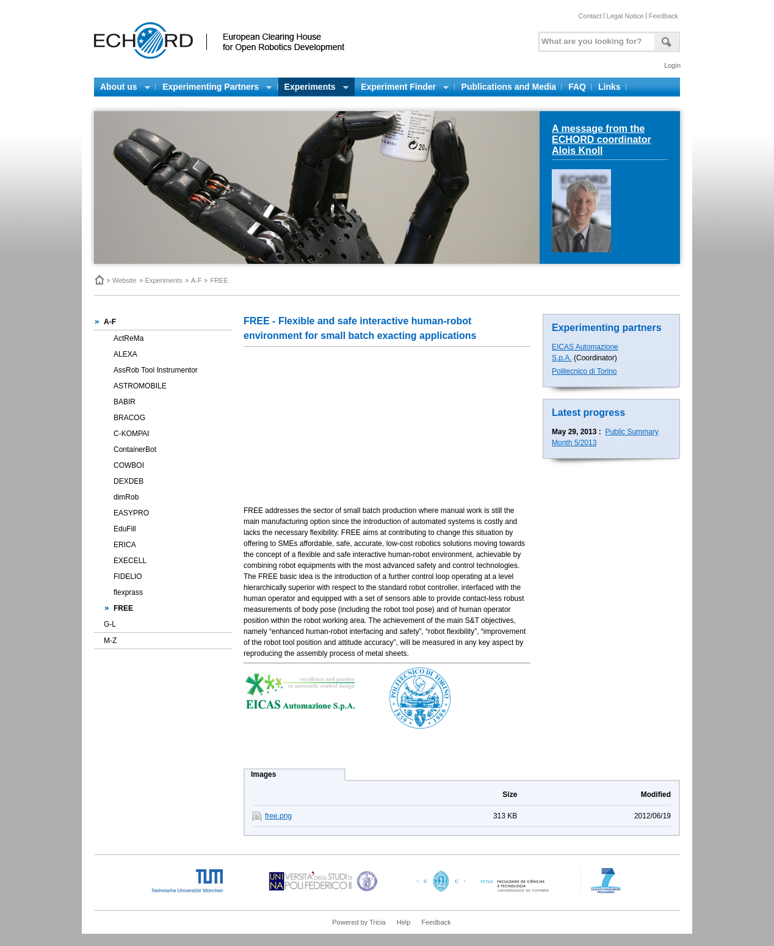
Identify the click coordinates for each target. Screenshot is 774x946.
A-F (196, 280)
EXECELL (130, 560)
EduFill (125, 529)
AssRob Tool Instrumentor (156, 370)
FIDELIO (128, 576)
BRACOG (129, 417)
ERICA (125, 544)
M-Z (110, 640)
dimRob (126, 497)
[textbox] (595, 39)
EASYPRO (131, 513)
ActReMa (128, 338)
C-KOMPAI (131, 433)
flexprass (128, 592)
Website (124, 280)
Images (263, 774)
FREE (123, 608)
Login (672, 65)
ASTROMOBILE (140, 386)
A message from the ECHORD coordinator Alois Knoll (601, 139)
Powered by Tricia (358, 922)
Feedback (663, 16)
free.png (278, 816)
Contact (590, 16)
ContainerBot (135, 449)
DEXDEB (128, 481)
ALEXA (125, 354)
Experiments (164, 280)
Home (99, 280)
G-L (110, 624)
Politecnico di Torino (584, 371)
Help (404, 922)
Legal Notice (625, 16)
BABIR (125, 402)
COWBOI (129, 465)
